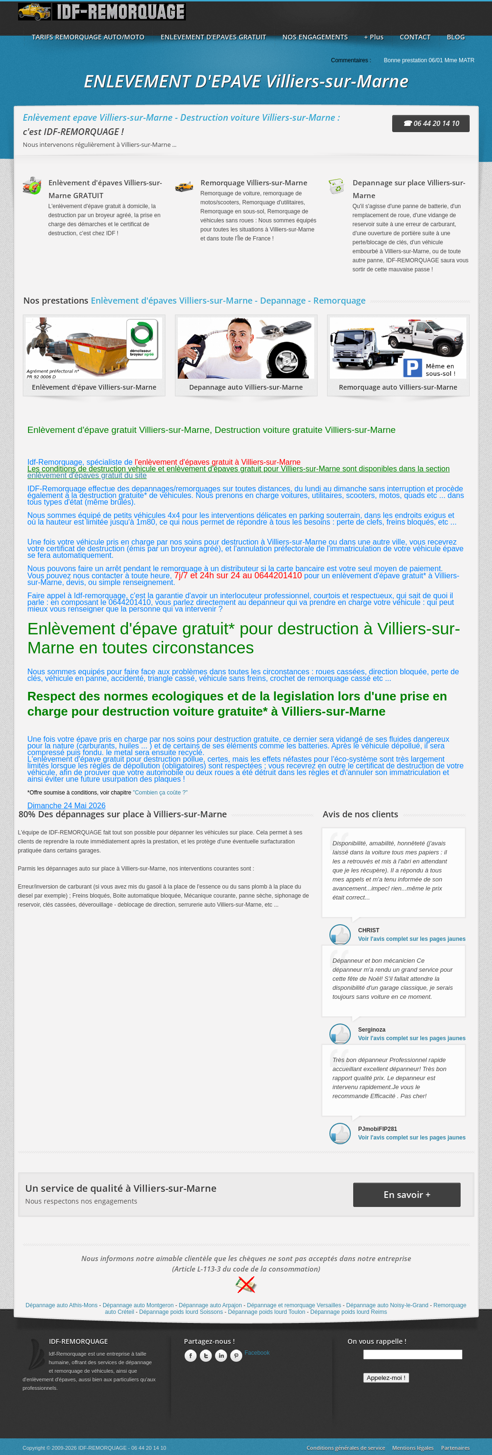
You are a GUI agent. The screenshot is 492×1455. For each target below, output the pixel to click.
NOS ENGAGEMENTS (315, 36)
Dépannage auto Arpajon (210, 1305)
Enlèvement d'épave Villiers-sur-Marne (94, 387)
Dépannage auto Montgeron (138, 1305)
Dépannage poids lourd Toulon (267, 1312)
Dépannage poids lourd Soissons (181, 1312)
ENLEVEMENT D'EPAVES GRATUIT (213, 36)
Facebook (257, 1353)
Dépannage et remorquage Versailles (294, 1305)
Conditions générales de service (346, 1447)
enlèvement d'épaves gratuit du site (87, 475)
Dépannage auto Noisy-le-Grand (387, 1305)
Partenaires (455, 1447)
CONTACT (415, 36)
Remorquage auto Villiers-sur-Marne (398, 387)
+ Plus (374, 36)
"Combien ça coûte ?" (160, 792)
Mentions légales (413, 1447)
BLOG (456, 36)
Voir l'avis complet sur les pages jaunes (412, 939)
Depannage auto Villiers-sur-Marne (246, 387)
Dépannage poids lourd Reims (348, 1312)
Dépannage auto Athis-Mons (61, 1305)
